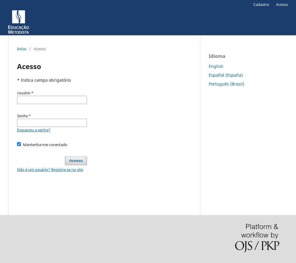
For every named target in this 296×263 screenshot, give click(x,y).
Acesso (282, 4)
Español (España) (226, 75)
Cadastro (261, 4)
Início (21, 48)
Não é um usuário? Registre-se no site (50, 169)
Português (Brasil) (226, 84)
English (216, 66)
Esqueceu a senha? (33, 130)
